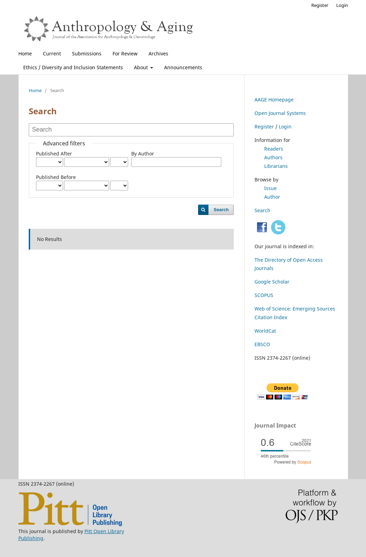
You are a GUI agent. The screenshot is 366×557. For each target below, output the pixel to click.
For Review (125, 53)
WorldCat (265, 330)
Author (272, 197)
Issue (270, 188)
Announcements (183, 67)
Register (319, 5)
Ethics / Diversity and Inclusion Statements (73, 67)
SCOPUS (264, 295)
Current (52, 53)
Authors (273, 157)
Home (25, 53)
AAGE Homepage (274, 99)
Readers (273, 148)
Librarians (276, 166)
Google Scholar (272, 281)
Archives (158, 53)
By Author (142, 153)
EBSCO (262, 344)
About (141, 67)
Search (221, 209)
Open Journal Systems (280, 113)
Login (342, 5)
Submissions (86, 53)
